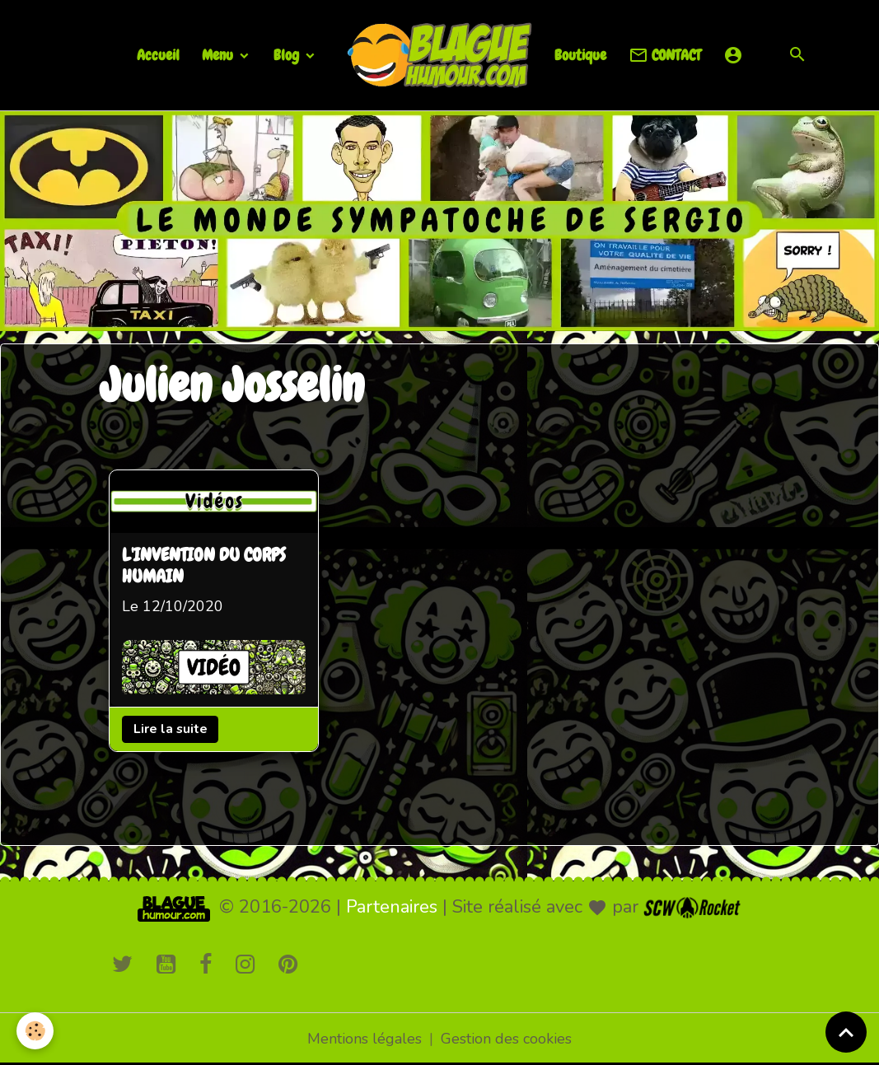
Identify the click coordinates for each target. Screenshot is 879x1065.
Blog (288, 54)
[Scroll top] (846, 1032)
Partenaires (391, 907)
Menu (219, 54)
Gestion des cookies (506, 1039)
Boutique (580, 54)
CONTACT (665, 55)
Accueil (158, 54)
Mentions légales (364, 1039)
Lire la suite (170, 728)
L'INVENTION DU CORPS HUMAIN (204, 566)
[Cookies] (35, 1030)
